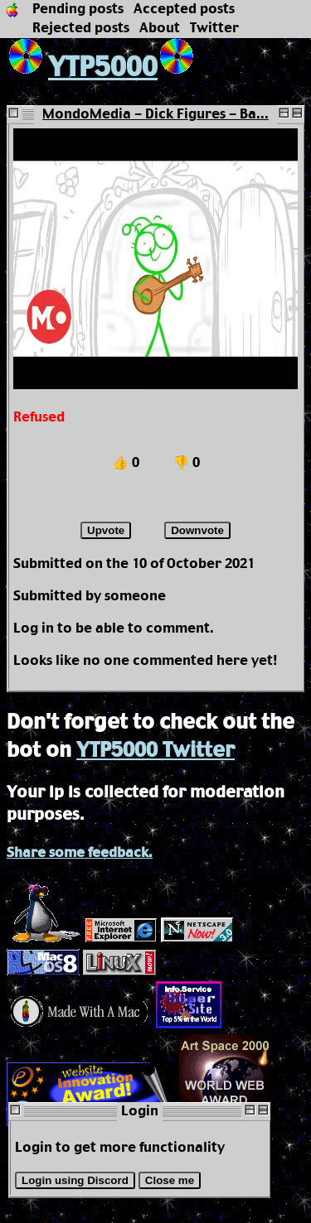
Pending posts (78, 9)
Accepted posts (184, 9)
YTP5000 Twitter (155, 751)
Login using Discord (75, 1180)
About (159, 28)
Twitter (214, 28)
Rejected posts (80, 28)
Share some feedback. (80, 853)
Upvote (105, 530)
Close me (169, 1180)
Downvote (197, 530)
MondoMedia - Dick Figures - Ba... (155, 114)
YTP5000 (82, 68)
